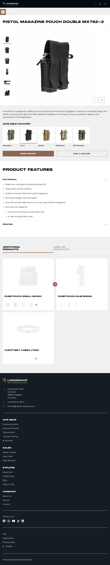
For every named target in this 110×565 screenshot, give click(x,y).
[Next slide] (102, 100)
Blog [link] (5, 480)
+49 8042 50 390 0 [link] (16, 402)
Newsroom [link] (7, 472)
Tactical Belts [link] (9, 432)
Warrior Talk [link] (8, 484)
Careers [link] (6, 500)
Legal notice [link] (8, 538)
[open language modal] (100, 3)
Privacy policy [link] (9, 542)
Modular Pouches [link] (11, 428)
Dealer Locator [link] (9, 452)
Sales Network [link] (9, 460)
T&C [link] (4, 534)
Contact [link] (6, 504)
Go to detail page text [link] (28, 300)
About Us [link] (7, 496)
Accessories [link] (8, 441)
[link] (10, 3)
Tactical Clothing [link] (10, 436)
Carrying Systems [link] (10, 424)
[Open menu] (105, 4)
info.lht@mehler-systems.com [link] (21, 406)
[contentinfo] (55, 84)
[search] (95, 3)
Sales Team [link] (8, 456)
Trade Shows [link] (8, 476)
